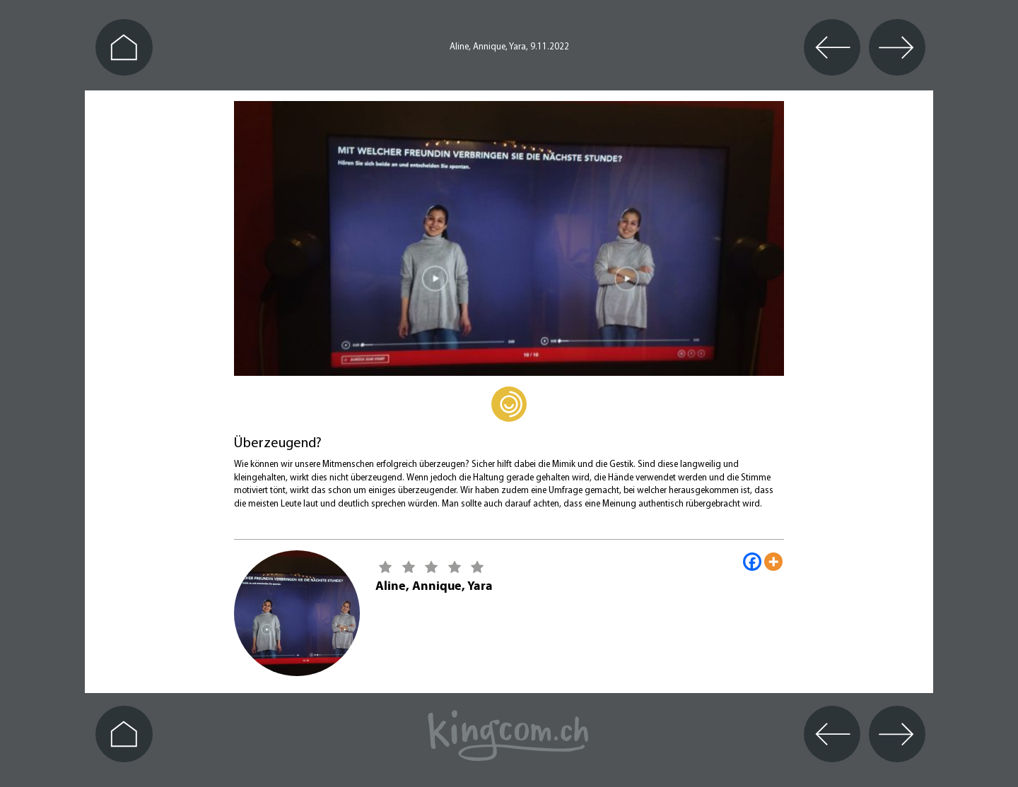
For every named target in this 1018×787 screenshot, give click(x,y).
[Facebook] (752, 561)
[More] (773, 561)
